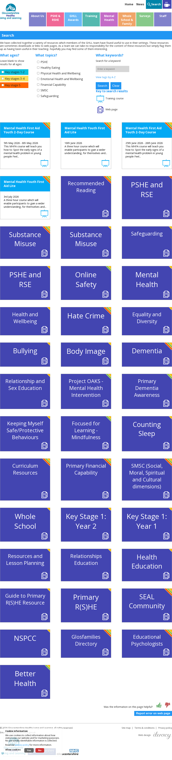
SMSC (44, 90)
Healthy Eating (50, 68)
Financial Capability (53, 85)
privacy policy (22, 744)
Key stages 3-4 (14, 79)
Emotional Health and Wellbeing (62, 79)
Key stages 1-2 (14, 72)
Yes (29, 750)
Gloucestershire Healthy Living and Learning (30, 727)
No (39, 750)
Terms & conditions (144, 727)
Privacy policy (165, 727)
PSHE (44, 62)
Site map (126, 727)
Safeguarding (50, 96)
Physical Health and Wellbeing (61, 73)
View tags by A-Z (106, 77)
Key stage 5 (12, 85)
